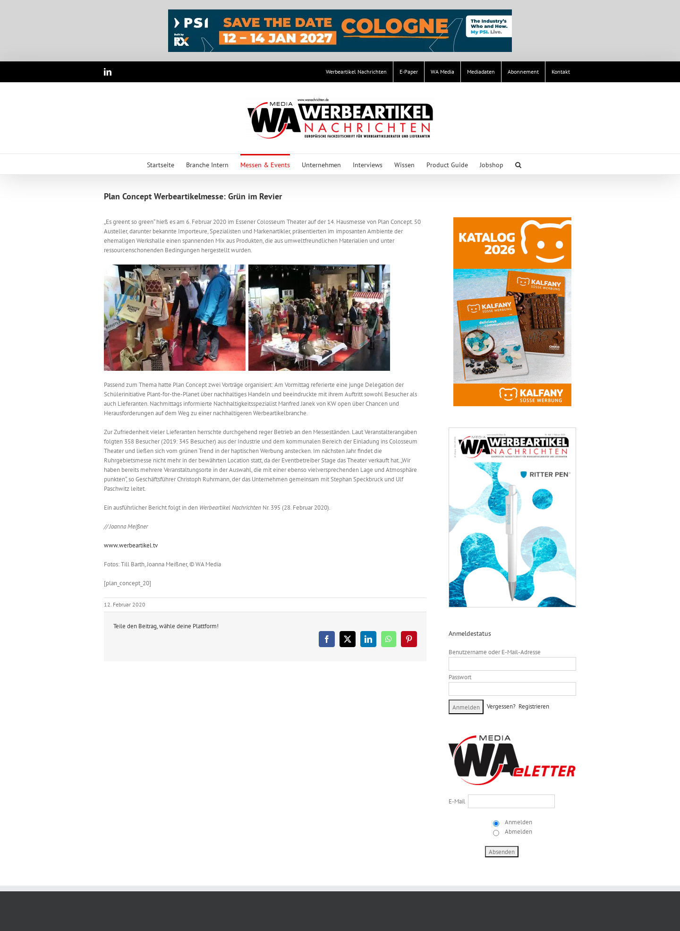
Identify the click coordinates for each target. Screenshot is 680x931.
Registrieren (533, 706)
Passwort (460, 677)
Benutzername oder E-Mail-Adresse (495, 652)
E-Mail (457, 801)
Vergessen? (501, 706)
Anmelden (517, 822)
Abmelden (517, 832)
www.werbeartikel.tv (131, 545)
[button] (518, 164)
